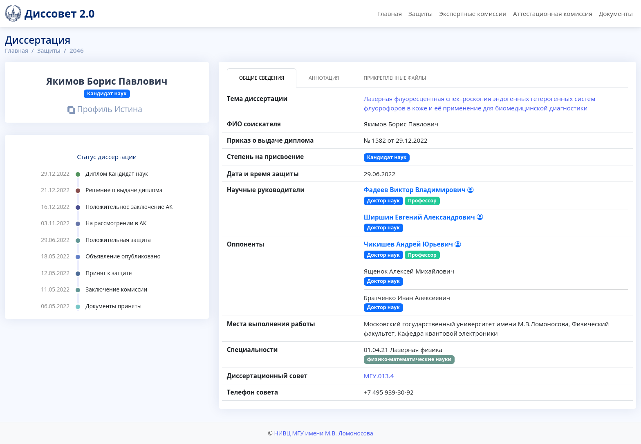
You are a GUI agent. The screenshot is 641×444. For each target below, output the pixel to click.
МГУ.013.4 (379, 376)
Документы (616, 13)
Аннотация (324, 77)
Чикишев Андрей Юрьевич (412, 244)
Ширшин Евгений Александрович (423, 217)
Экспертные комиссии (472, 13)
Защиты (420, 13)
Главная (389, 13)
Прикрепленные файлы (394, 77)
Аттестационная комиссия (552, 13)
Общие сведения (261, 77)
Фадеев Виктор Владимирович (418, 190)
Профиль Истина (104, 109)
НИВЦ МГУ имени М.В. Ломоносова (323, 433)
